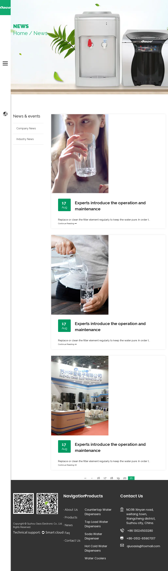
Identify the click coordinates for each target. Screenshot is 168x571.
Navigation (74, 496)
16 (98, 478)
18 (111, 478)
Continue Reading (67, 223)
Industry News (25, 139)
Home (20, 33)
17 (105, 478)
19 (118, 478)
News (69, 525)
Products (71, 517)
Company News (26, 128)
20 (124, 478)
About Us (71, 509)
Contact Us (72, 540)
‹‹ (85, 478)
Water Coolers (95, 558)
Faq (67, 533)
